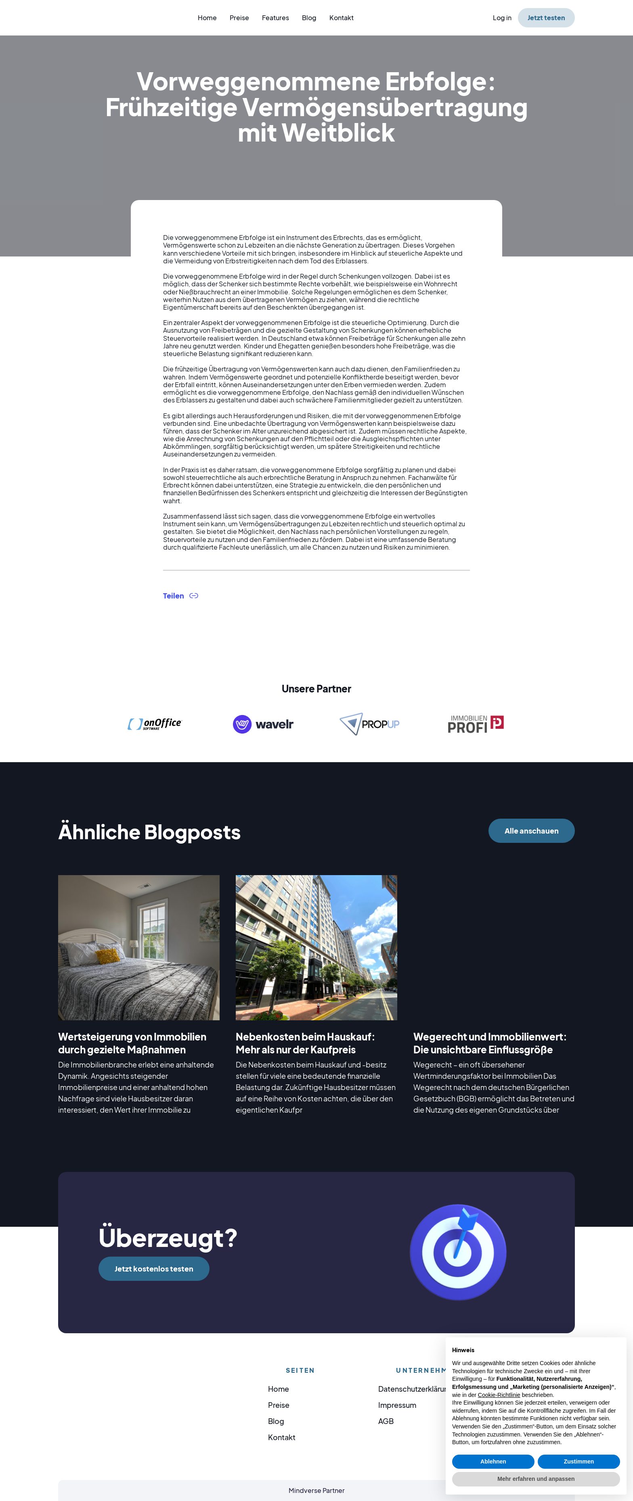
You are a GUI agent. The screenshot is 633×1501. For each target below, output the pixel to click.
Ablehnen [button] (493, 1461)
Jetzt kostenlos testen (154, 1268)
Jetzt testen (546, 17)
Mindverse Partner (317, 1490)
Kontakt (341, 17)
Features (275, 17)
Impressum (397, 1404)
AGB (386, 1421)
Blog (309, 17)
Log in (502, 17)
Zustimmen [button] (579, 1461)
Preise (239, 17)
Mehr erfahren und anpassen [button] (535, 1479)
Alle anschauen (532, 830)
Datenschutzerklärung (415, 1388)
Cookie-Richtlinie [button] (499, 1395)
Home (207, 17)
